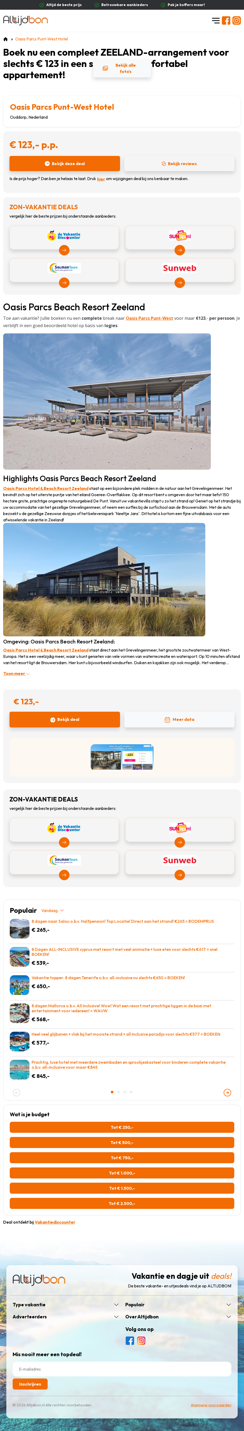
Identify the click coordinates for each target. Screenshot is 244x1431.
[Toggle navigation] (216, 20)
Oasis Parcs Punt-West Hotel (62, 107)
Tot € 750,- (122, 1157)
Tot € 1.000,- (122, 1173)
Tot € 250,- (122, 1127)
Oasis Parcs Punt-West (149, 318)
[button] (112, 1092)
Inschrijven (30, 1384)
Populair (135, 1305)
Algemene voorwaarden (211, 1405)
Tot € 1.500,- (122, 1188)
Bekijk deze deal (65, 163)
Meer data (179, 720)
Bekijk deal (64, 719)
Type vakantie (29, 1305)
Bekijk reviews (179, 163)
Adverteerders (30, 1317)
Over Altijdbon (142, 1317)
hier (101, 179)
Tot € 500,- (122, 1142)
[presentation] (16, 1092)
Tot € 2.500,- (122, 1203)
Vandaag (52, 910)
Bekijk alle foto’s (119, 68)
